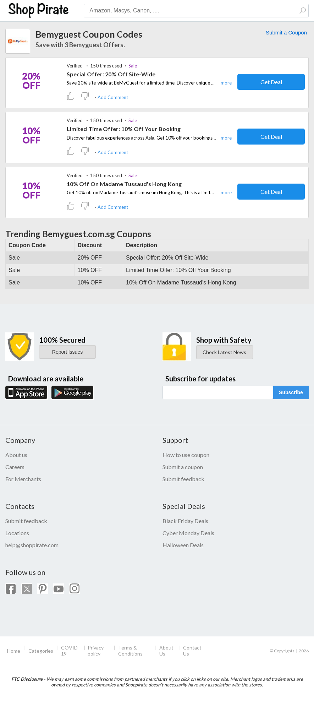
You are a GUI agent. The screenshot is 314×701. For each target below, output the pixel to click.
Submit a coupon (182, 466)
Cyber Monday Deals (188, 532)
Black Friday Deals (185, 520)
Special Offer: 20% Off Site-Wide (111, 74)
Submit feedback (183, 479)
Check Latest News (224, 352)
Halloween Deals (183, 545)
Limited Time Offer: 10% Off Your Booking (124, 128)
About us (16, 454)
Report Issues (67, 352)
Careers (14, 466)
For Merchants (23, 479)
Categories (40, 651)
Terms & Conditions (130, 651)
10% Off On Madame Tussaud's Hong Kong (124, 183)
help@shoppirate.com (32, 545)
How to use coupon (185, 454)
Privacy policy (96, 651)
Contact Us (192, 651)
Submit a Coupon (286, 32)
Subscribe (291, 392)
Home (13, 651)
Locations (17, 532)
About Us (166, 651)
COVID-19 (70, 651)
